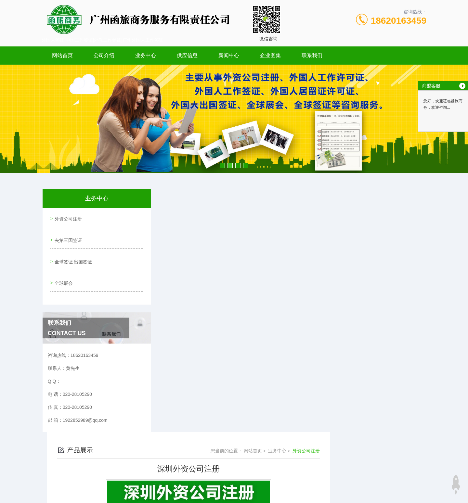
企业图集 (270, 55)
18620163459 (398, 21)
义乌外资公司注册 (195, 405)
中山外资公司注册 (195, 394)
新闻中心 (228, 55)
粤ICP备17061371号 (284, 461)
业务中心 (145, 55)
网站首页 (62, 55)
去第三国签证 (67, 235)
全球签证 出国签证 (72, 254)
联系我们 (312, 55)
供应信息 (187, 55)
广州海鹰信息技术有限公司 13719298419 (245, 492)
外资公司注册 (67, 217)
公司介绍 (104, 55)
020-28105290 (189, 451)
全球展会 (62, 272)
